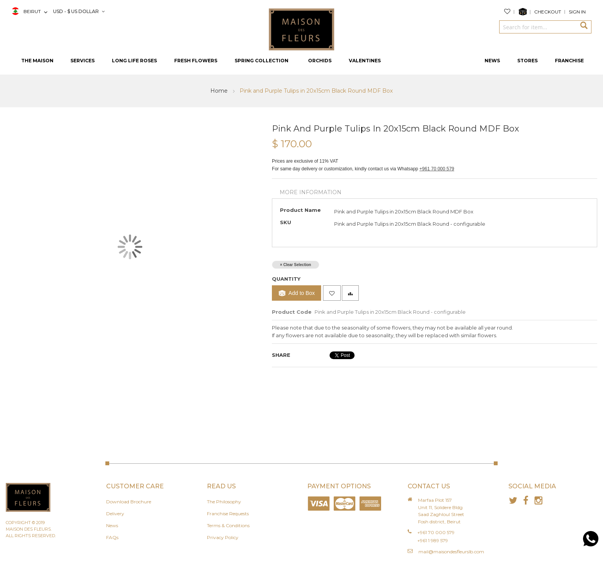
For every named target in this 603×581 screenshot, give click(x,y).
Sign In (577, 12)
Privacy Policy (222, 537)
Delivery (115, 513)
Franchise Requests (228, 513)
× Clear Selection (295, 265)
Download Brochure (128, 501)
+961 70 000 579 (437, 168)
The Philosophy (224, 501)
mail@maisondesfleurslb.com (451, 551)
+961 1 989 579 (432, 540)
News (112, 525)
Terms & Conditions (228, 525)
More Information (310, 192)
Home (219, 90)
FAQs (112, 537)
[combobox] (538, 27)
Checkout (547, 12)
